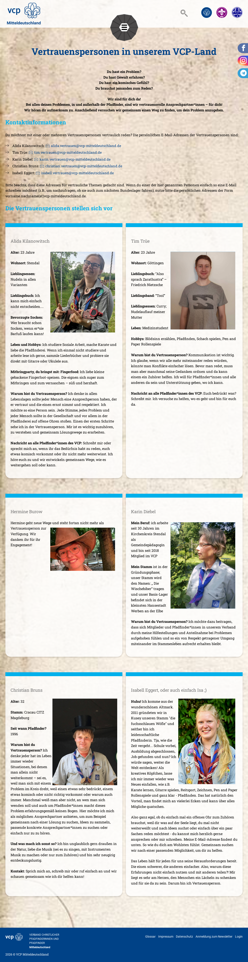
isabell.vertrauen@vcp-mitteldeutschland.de (77, 173)
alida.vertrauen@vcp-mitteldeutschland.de (86, 145)
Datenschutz (184, 936)
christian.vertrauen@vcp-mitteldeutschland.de (83, 166)
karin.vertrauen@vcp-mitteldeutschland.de (75, 159)
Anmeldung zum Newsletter (214, 936)
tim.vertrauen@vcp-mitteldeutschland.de (68, 152)
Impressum (165, 936)
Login (239, 936)
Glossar (150, 936)
